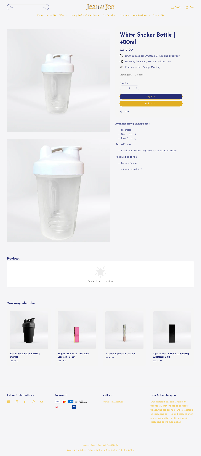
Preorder (125, 15)
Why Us (63, 15)
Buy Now (151, 96)
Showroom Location (113, 402)
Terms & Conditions (76, 450)
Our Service (108, 15)
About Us (51, 15)
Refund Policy (110, 450)
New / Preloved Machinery (85, 15)
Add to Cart (151, 103)
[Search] (44, 7)
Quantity (124, 83)
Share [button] (125, 111)
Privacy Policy (95, 450)
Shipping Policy (126, 450)
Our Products (140, 15)
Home (40, 15)
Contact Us (158, 15)
